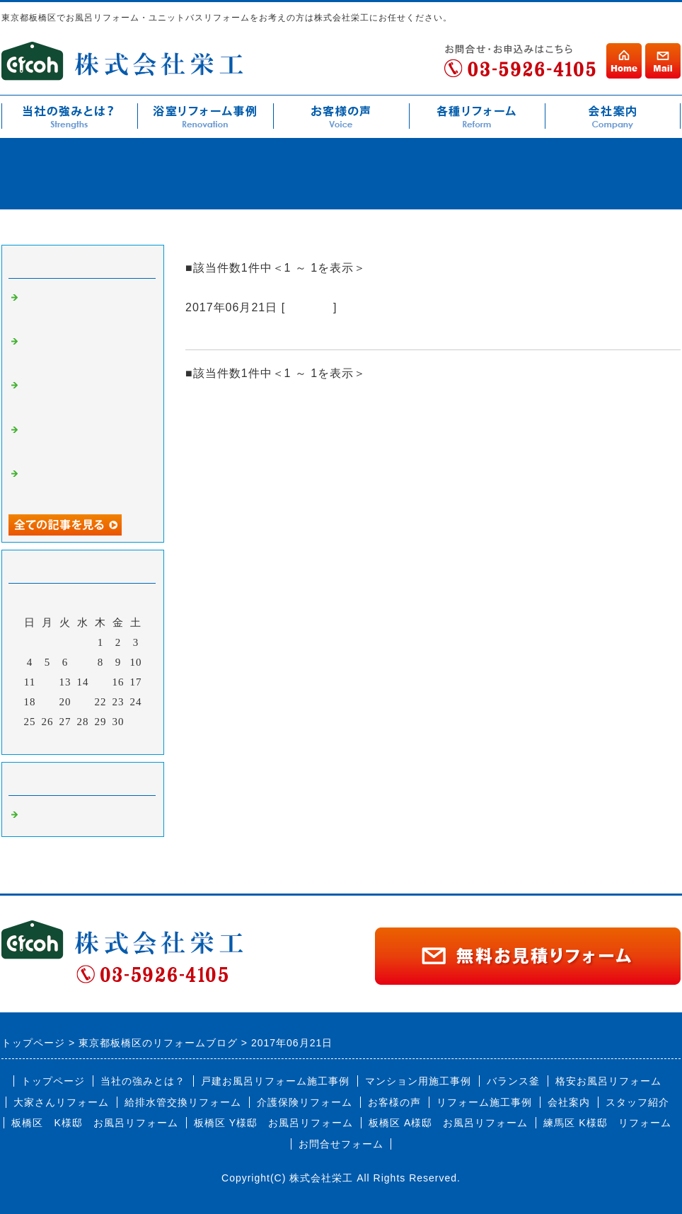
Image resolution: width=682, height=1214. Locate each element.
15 (101, 682)
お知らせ (309, 307)
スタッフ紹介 (637, 1102)
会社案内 (569, 1102)
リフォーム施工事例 (484, 1102)
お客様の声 (394, 1102)
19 (48, 701)
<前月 (53, 740)
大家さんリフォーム (61, 1102)
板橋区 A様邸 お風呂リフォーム (448, 1122)
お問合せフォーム (341, 1144)
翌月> (112, 740)
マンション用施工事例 (418, 1081)
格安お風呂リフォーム (608, 1081)
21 (83, 701)
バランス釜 (513, 1081)
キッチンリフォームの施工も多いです (299, 332)
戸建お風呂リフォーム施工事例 (275, 1081)
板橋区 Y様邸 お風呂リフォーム (273, 1122)
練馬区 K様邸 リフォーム (607, 1122)
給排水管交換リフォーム (183, 1102)
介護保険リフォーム (304, 1102)
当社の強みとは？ (142, 1081)
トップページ (53, 1081)
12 (48, 682)
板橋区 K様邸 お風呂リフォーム (94, 1122)
